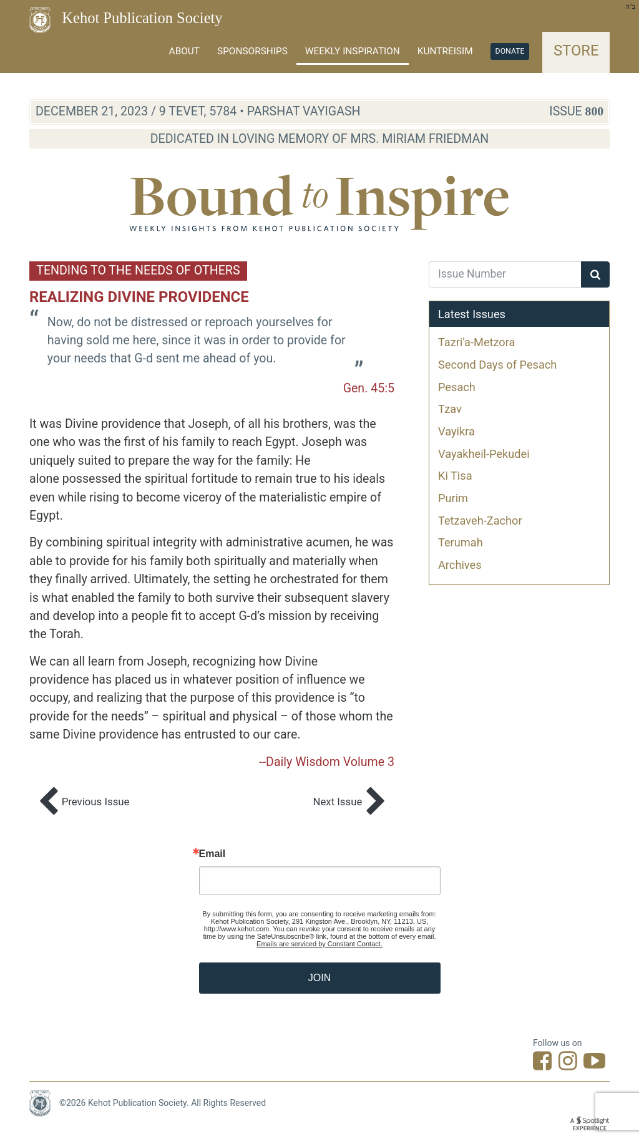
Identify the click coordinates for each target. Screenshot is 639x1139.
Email (212, 854)
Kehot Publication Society (142, 17)
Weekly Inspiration (352, 51)
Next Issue (349, 802)
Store (576, 50)
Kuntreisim (445, 51)
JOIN (319, 977)
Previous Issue (83, 802)
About (184, 51)
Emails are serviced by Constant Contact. (319, 944)
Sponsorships (252, 51)
